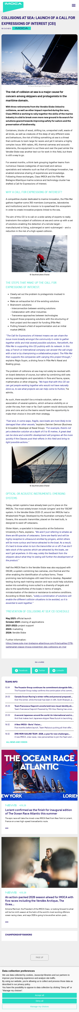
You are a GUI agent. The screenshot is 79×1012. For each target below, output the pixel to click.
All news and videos (16, 742)
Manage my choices (39, 1006)
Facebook (21, 670)
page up (39, 957)
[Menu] (73, 5)
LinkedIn (58, 670)
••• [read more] (6, 828)
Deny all (39, 1001)
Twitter (40, 670)
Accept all (39, 995)
